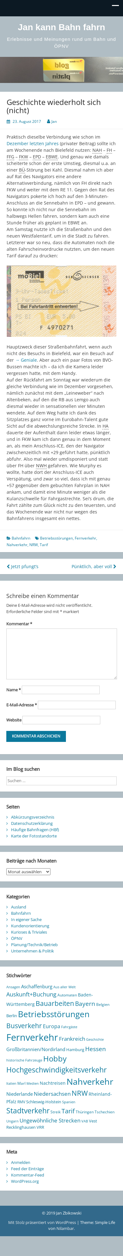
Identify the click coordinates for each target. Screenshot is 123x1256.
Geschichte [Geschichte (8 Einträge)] (95, 1039)
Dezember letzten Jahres (33, 143)
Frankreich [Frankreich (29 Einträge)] (72, 1038)
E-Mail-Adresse (21, 705)
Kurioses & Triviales (29, 932)
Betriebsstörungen (56, 538)
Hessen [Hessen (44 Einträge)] (95, 1049)
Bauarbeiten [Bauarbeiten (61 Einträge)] (55, 1003)
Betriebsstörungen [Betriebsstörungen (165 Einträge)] (54, 1014)
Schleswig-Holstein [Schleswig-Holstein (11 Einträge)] (43, 1102)
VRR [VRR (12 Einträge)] (40, 1127)
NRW (33, 544)
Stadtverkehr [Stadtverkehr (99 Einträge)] (28, 1110)
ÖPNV (16, 938)
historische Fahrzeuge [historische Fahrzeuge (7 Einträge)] (24, 1060)
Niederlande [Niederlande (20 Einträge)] (19, 1093)
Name (13, 690)
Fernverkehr (85, 538)
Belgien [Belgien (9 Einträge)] (102, 1004)
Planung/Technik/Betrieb (34, 944)
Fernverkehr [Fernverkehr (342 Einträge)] (32, 1037)
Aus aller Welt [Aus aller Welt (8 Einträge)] (64, 987)
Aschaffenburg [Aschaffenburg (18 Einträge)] (36, 986)
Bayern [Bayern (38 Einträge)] (85, 1003)
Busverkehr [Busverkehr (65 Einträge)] (24, 1025)
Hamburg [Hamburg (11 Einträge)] (75, 1049)
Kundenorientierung (30, 926)
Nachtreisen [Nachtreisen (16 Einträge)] (53, 1083)
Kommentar (19, 624)
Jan (54, 121)
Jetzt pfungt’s (22, 566)
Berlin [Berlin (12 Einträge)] (11, 1015)
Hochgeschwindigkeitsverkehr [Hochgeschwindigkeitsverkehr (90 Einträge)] (56, 1070)
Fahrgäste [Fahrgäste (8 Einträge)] (69, 1026)
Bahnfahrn (21, 538)
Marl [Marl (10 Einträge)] (21, 1083)
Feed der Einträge (27, 1168)
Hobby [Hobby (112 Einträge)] (55, 1059)
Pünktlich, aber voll (94, 566)
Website (13, 720)
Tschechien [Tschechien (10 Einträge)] (104, 1112)
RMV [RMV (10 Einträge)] (21, 1102)
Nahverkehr (17, 544)
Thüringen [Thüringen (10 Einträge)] (85, 1112)
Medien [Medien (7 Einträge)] (32, 1083)
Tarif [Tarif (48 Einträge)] (68, 1111)
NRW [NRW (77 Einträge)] (80, 1093)
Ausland (18, 907)
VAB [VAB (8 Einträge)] (84, 1121)
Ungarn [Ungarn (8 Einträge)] (12, 1121)
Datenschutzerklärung (32, 823)
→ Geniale (26, 360)
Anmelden (20, 1162)
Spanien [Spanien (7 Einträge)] (68, 1102)
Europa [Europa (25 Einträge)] (51, 1026)
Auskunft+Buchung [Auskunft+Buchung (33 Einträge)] (31, 994)
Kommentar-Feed (27, 1175)
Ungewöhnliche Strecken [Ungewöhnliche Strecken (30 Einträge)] (50, 1120)
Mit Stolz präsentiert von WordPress (42, 1222)
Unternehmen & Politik (32, 951)
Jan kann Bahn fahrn (61, 27)
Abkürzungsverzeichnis (32, 817)
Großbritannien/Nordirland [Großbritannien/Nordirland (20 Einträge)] (35, 1049)
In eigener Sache (26, 919)
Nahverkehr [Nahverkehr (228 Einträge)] (90, 1081)
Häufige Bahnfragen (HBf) (35, 829)
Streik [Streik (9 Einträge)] (55, 1111)
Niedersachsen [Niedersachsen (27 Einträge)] (52, 1093)
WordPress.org (25, 1181)
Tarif (44, 544)
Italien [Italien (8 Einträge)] (11, 1083)
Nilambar (65, 1228)
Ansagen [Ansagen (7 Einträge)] (13, 987)
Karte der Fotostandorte (34, 836)
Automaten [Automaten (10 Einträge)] (67, 995)
